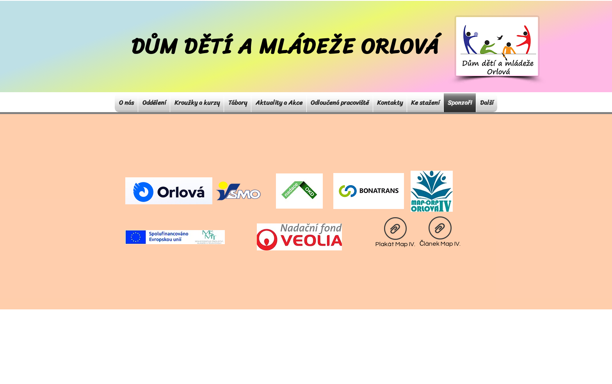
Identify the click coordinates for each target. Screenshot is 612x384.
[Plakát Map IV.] (395, 233)
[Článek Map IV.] (440, 233)
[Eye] (238, 190)
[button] (154, 102)
